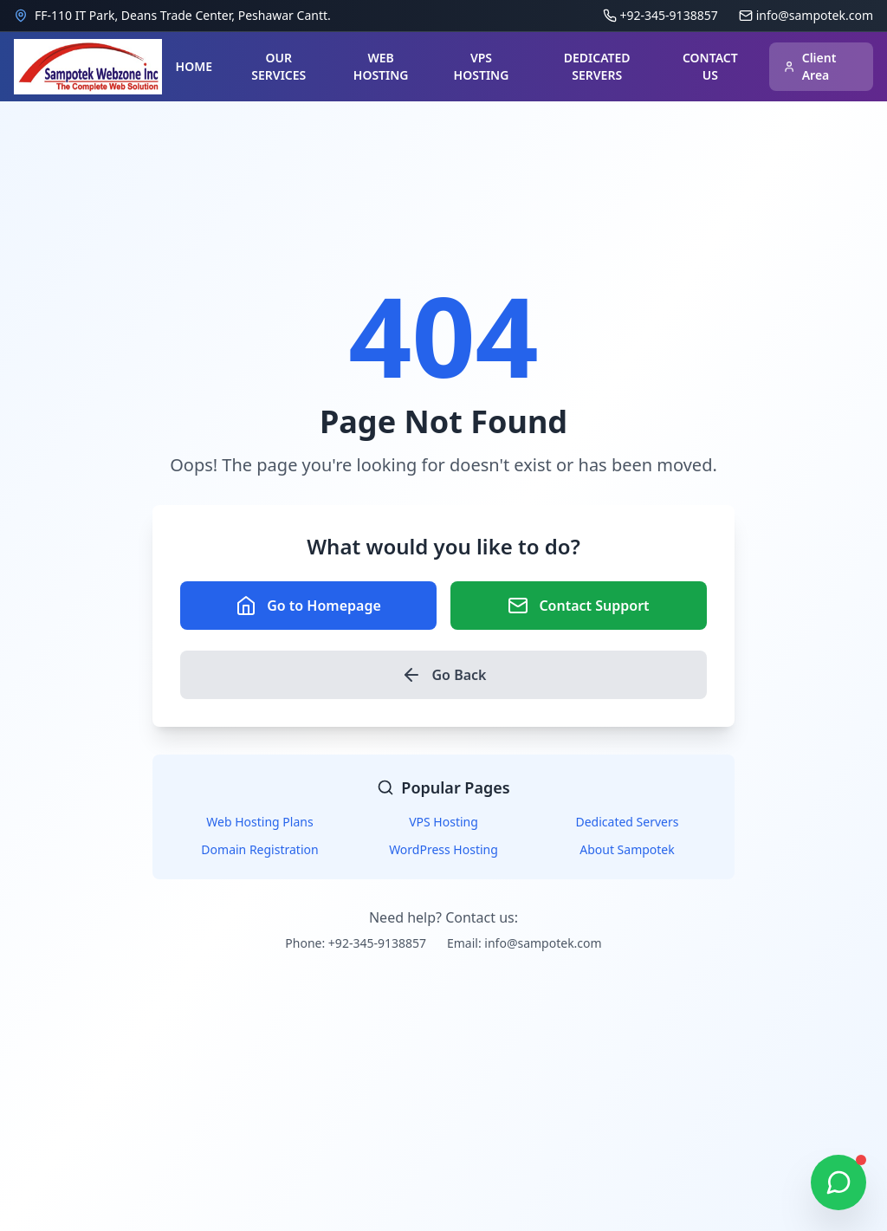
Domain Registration (259, 849)
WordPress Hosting (443, 849)
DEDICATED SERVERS (597, 66)
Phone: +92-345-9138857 (355, 943)
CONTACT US (710, 66)
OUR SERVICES (278, 66)
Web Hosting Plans (259, 821)
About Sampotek (627, 849)
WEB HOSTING (381, 66)
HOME (194, 66)
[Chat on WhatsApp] (838, 1182)
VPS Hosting (443, 821)
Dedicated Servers (627, 821)
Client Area (810, 66)
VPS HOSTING (481, 66)
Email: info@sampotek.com (524, 943)
